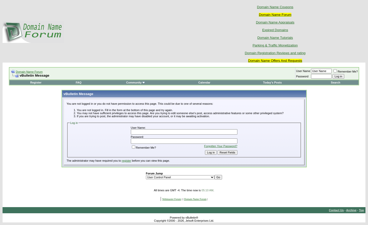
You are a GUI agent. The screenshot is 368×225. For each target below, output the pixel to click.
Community (135, 82)
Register (35, 82)
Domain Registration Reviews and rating (275, 53)
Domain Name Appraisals (275, 22)
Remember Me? (346, 71)
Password (302, 76)
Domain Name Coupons (275, 7)
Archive (351, 210)
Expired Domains (275, 30)
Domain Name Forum (29, 71)
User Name (303, 71)
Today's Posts (272, 82)
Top (361, 210)
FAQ (79, 82)
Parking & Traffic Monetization (275, 45)
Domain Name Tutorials (275, 38)
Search (335, 82)
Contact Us (336, 210)
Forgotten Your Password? (220, 146)
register (126, 160)
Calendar (204, 82)
